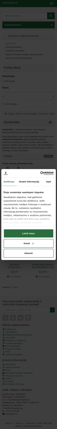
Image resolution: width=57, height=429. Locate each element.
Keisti (29, 243)
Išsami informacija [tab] (29, 181)
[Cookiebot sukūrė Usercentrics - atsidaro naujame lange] (41, 173)
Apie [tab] (48, 181)
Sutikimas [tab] (8, 181)
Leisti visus (28, 233)
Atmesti (28, 253)
